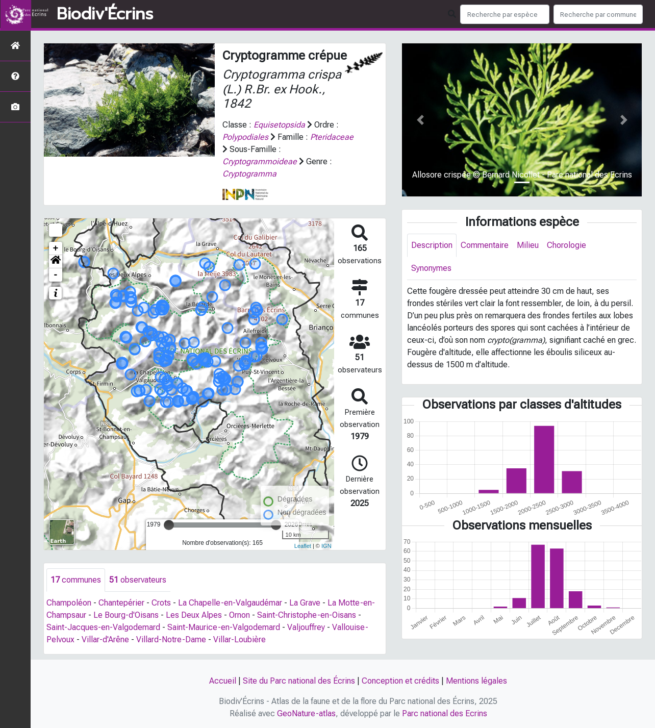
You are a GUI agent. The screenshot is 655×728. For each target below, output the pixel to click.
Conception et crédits (400, 681)
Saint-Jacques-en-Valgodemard (103, 627)
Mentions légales (476, 681)
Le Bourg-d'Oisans (126, 615)
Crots (161, 603)
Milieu (528, 245)
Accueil (222, 681)
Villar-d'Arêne (105, 639)
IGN (326, 546)
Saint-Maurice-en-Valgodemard (223, 627)
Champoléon (68, 603)
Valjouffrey (306, 627)
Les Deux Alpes (194, 615)
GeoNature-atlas (306, 713)
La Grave (304, 603)
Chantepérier (121, 603)
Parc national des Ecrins (444, 713)
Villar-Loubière (239, 639)
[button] (55, 261)
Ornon (239, 615)
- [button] (56, 275)
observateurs (137, 580)
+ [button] (56, 248)
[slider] (169, 525)
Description (431, 245)
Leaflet (302, 546)
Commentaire (485, 245)
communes (76, 580)
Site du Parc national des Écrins (299, 681)
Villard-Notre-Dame (171, 639)
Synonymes (431, 268)
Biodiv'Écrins (105, 14)
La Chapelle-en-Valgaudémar (230, 603)
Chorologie (566, 245)
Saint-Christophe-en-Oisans (306, 615)
